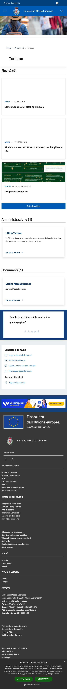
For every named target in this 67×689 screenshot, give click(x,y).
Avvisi (7, 101)
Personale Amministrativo (13, 487)
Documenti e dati (9, 490)
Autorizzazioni (8, 547)
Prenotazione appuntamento (14, 626)
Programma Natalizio (16, 191)
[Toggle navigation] (5, 10)
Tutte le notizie (33, 206)
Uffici (4, 478)
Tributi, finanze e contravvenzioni (16, 537)
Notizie (8, 186)
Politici (4, 484)
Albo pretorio (7, 651)
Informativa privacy (10, 654)
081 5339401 (23, 612)
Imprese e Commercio (11, 512)
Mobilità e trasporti (10, 518)
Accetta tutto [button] (23, 679)
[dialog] (33, 674)
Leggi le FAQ (7, 632)
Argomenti (19, 47)
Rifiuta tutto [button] (44, 679)
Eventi (4, 578)
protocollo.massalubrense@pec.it (21, 609)
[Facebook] (6, 459)
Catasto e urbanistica (11, 515)
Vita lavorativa (8, 509)
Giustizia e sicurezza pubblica (14, 534)
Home (8, 47)
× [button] (64, 662)
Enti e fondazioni (9, 481)
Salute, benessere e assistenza (15, 543)
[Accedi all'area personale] (57, 3)
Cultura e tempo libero (11, 506)
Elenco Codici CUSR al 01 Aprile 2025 (24, 107)
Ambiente (6, 540)
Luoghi (5, 581)
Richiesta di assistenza (12, 635)
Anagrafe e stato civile (11, 503)
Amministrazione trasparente (14, 648)
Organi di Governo (9, 472)
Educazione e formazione (12, 531)
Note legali (6, 657)
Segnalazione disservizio (12, 629)
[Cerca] (61, 11)
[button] (34, 684)
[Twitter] (12, 459)
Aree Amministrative (11, 475)
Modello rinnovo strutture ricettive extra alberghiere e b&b (33, 149)
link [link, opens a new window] (57, 674)
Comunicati (6, 563)
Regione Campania (12, 3)
